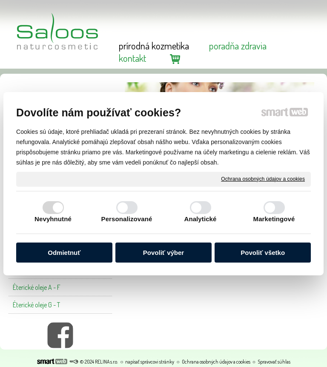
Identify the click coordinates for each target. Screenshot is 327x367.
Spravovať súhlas (274, 361)
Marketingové (274, 219)
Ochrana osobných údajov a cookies (263, 179)
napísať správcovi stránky (149, 361)
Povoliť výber (163, 252)
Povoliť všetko (263, 252)
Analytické (200, 219)
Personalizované (126, 219)
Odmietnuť (64, 252)
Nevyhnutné (53, 219)
